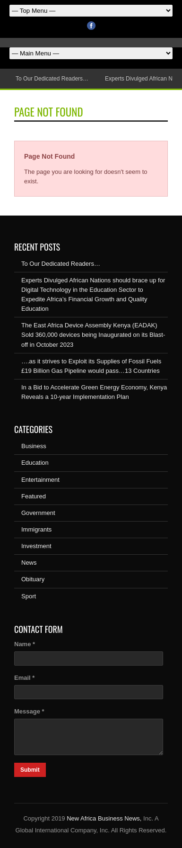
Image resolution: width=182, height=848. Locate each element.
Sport (28, 596)
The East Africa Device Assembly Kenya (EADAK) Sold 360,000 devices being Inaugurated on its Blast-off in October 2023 (93, 335)
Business (33, 446)
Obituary (32, 579)
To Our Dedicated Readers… (52, 78)
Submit (30, 770)
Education (35, 462)
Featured (33, 496)
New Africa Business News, (104, 818)
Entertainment (40, 479)
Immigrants (36, 529)
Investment (36, 546)
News (29, 562)
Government (38, 512)
